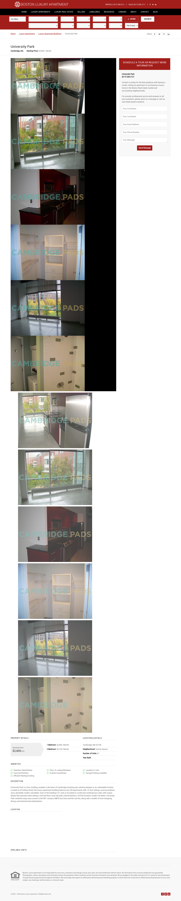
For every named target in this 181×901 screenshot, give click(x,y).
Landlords (94, 12)
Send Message (145, 148)
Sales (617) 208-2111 (137, 4)
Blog (155, 12)
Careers (122, 12)
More (132, 19)
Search (147, 19)
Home (24, 12)
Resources (109, 12)
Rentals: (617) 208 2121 (115, 4)
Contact (145, 12)
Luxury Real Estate (63, 12)
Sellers (81, 12)
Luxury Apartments (40, 12)
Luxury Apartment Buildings (49, 34)
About (134, 12)
